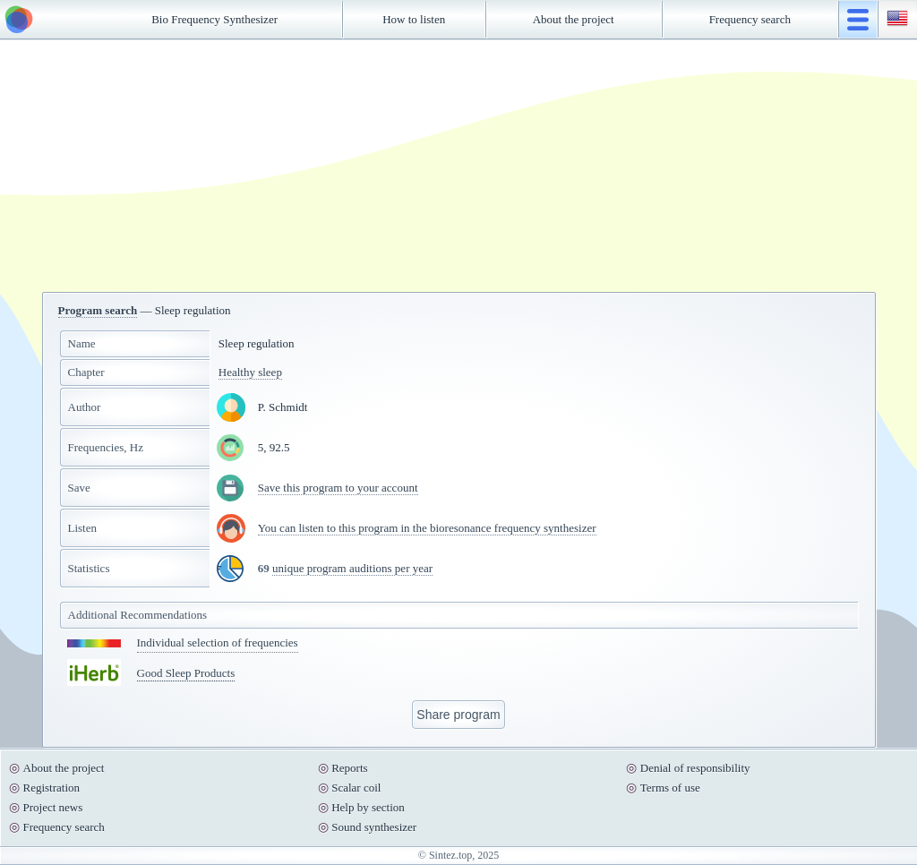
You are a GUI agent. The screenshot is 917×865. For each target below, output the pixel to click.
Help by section (368, 807)
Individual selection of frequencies (217, 642)
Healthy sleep (250, 372)
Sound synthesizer (373, 827)
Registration (52, 787)
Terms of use (670, 787)
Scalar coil (356, 787)
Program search (98, 310)
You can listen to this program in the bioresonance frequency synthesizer (427, 528)
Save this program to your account (338, 487)
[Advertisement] (458, 165)
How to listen (413, 19)
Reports (349, 768)
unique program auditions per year (352, 568)
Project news (53, 807)
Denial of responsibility (695, 768)
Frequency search (750, 19)
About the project (573, 19)
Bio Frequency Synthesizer (214, 19)
